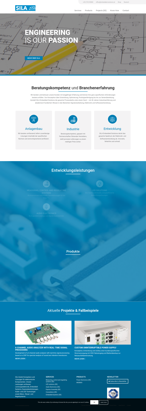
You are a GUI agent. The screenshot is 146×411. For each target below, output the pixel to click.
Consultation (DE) (51, 392)
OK (94, 402)
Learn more (104, 402)
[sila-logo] (25, 8)
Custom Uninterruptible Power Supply (95, 347)
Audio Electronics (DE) (53, 387)
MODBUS (79, 382)
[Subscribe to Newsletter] (117, 381)
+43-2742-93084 (88, 2)
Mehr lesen (20, 359)
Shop (119, 2)
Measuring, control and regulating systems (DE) (56, 380)
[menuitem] (87, 2)
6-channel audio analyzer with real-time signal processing (41, 348)
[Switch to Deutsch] (126, 2)
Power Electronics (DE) (83, 380)
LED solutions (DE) (52, 384)
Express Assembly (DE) (53, 389)
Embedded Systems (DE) (53, 395)
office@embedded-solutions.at (105, 2)
